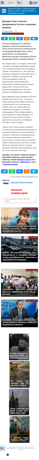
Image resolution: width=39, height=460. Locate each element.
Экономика (33, 237)
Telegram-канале (24, 159)
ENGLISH (10, 3)
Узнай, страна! (32, 270)
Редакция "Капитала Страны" (22, 182)
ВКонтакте (25, 162)
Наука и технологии (30, 209)
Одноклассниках (10, 164)
